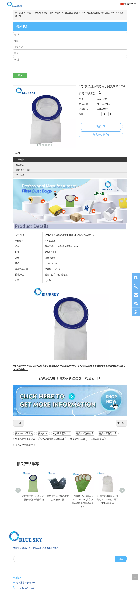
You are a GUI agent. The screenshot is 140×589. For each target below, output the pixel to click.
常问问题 (20, 175)
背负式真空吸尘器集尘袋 (52, 439)
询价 (100, 126)
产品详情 (20, 159)
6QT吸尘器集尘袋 (61, 433)
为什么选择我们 (23, 170)
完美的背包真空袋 (84, 433)
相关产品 (20, 165)
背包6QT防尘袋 (77, 439)
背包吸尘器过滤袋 (24, 445)
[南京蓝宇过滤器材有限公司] (31, 536)
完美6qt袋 (43, 433)
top (135, 577)
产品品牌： (84, 104)
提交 (20, 75)
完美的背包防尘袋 (107, 433)
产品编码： (84, 109)
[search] (63, 559)
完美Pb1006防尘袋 (24, 433)
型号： (82, 99)
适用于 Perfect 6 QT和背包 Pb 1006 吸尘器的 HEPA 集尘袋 (107, 500)
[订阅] (121, 559)
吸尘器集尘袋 (97, 439)
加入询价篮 (101, 134)
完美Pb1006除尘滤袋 (25, 439)
